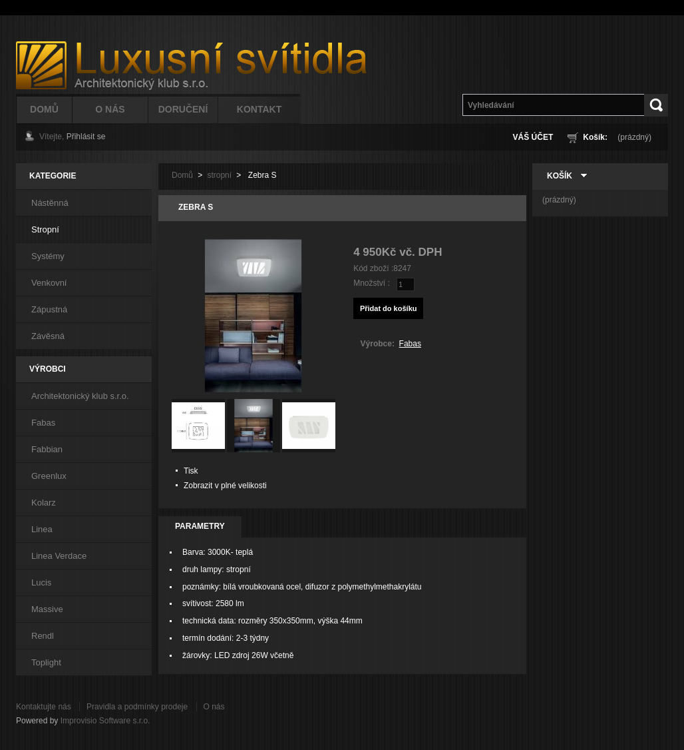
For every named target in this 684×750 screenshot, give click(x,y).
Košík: (595, 137)
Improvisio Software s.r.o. (105, 720)
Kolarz (43, 503)
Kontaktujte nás (43, 706)
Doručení (183, 109)
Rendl (42, 636)
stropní (219, 175)
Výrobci (47, 369)
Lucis (41, 582)
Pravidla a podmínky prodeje (137, 706)
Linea (42, 529)
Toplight (46, 662)
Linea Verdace (58, 556)
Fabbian (47, 449)
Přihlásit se (86, 136)
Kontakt (259, 109)
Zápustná (49, 309)
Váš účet (533, 137)
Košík (559, 176)
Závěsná (48, 336)
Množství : (371, 283)
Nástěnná (50, 203)
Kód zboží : (373, 268)
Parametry (200, 526)
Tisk (191, 471)
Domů (44, 109)
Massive (47, 609)
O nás (214, 706)
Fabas (43, 423)
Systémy (48, 256)
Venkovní (49, 283)
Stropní (45, 229)
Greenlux (49, 476)
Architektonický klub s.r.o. (80, 396)
